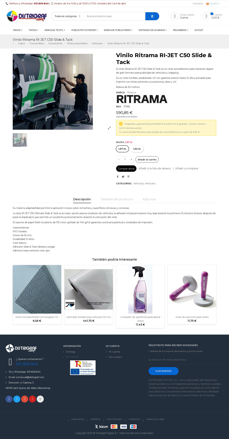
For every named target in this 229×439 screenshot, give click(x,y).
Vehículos (138, 183)
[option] (63, 92)
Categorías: (124, 183)
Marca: (120, 92)
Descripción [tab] (82, 199)
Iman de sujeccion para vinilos (192, 317)
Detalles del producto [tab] (117, 199)
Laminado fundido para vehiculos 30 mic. (88, 317)
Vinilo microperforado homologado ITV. (37, 317)
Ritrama (131, 92)
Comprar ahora (126, 168)
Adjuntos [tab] (149, 199)
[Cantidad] (125, 159)
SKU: (118, 106)
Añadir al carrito (147, 159)
